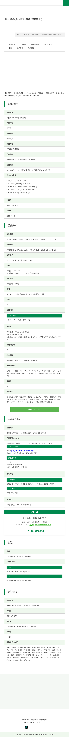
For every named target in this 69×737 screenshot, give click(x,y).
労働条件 (23, 44)
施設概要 (31, 48)
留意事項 (20, 48)
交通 (10, 48)
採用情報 (26, 34)
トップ (19, 34)
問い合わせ (48, 44)
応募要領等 (35, 44)
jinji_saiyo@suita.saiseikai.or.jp (22, 450)
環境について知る (34, 409)
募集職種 (12, 44)
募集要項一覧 (36, 34)
